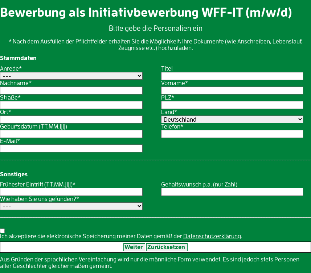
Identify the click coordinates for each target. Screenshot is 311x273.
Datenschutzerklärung (212, 236)
